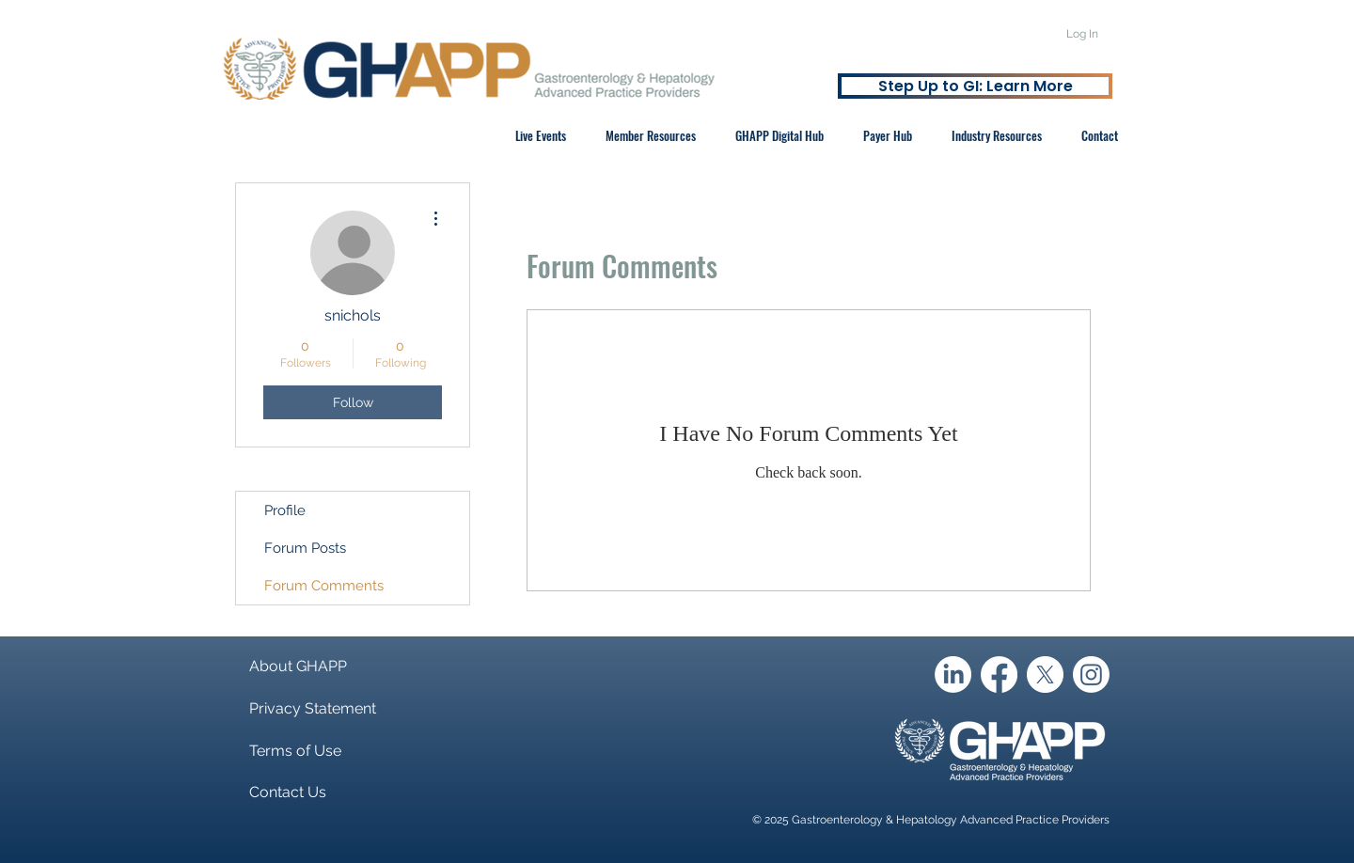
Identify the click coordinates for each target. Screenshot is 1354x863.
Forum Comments (324, 585)
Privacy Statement (312, 708)
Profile (285, 510)
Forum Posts (305, 548)
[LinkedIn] (953, 674)
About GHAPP (298, 666)
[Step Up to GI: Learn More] (975, 86)
